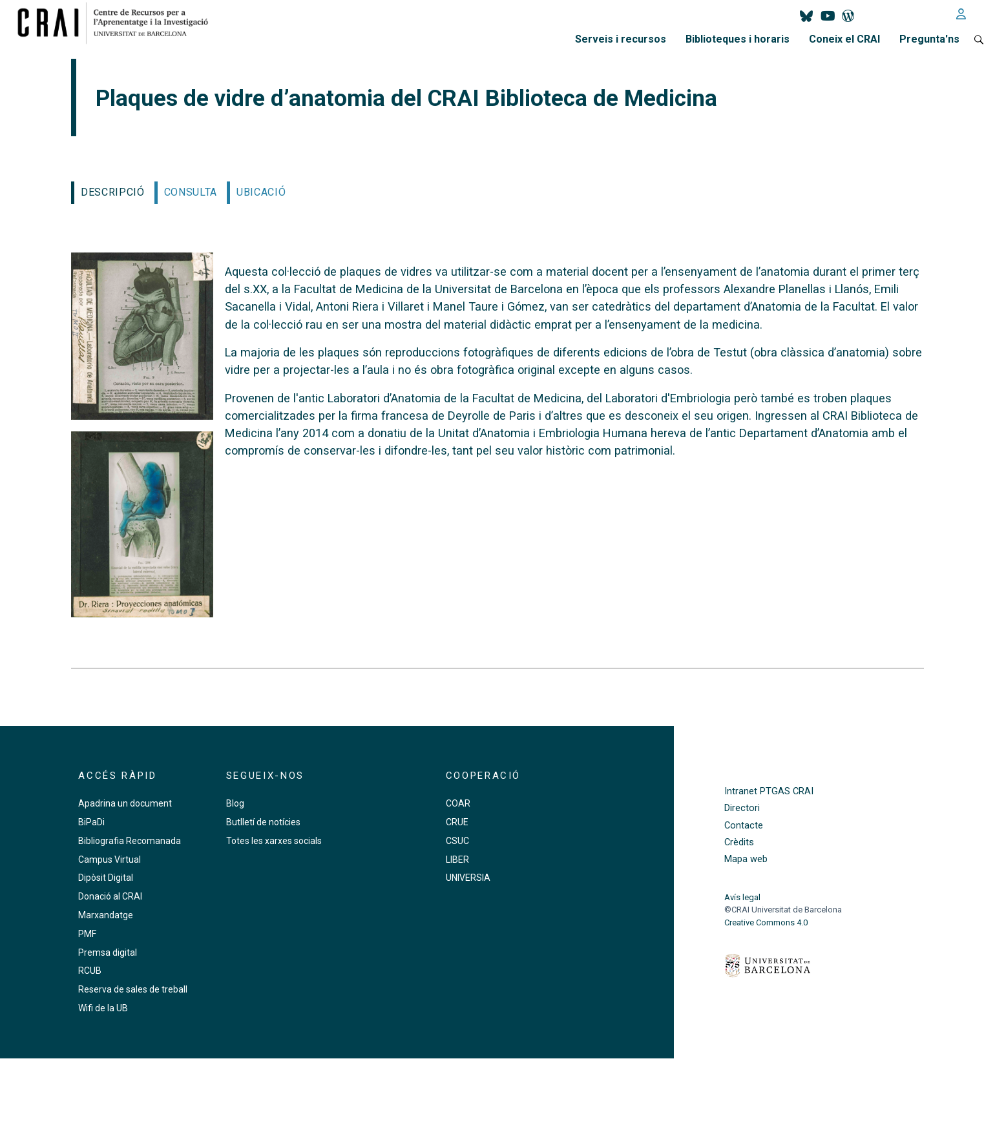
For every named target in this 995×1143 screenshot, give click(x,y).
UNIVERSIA (468, 877)
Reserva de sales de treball (132, 989)
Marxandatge (105, 915)
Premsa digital (107, 952)
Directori (742, 808)
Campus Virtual (109, 859)
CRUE (457, 822)
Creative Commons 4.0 (766, 922)
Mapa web (746, 859)
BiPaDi (91, 822)
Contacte (743, 825)
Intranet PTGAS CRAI (768, 791)
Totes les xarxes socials (274, 841)
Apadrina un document (125, 803)
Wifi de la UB (103, 1008)
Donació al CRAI (110, 896)
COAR (458, 803)
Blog (235, 803)
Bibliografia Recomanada (129, 841)
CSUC (457, 841)
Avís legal (742, 897)
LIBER (457, 859)
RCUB (89, 970)
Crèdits (739, 842)
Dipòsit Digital (105, 877)
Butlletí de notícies (263, 822)
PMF (87, 934)
